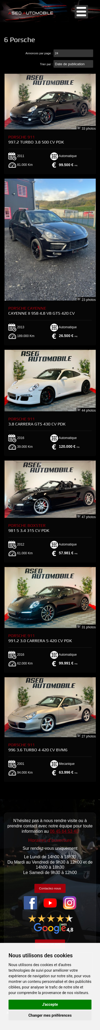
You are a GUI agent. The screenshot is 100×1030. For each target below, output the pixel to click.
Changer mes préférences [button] (49, 1015)
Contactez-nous (50, 888)
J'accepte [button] (50, 1004)
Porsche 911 (36, 139)
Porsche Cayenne (41, 311)
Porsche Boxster (28, 528)
